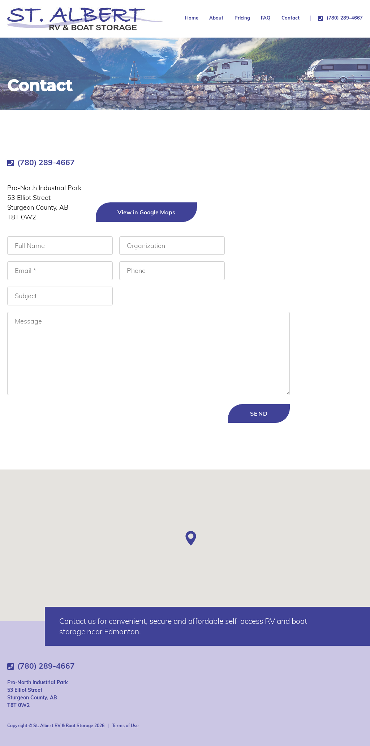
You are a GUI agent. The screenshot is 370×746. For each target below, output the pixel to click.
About (216, 18)
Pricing (242, 18)
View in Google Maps (146, 212)
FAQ (265, 18)
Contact (290, 18)
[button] (191, 538)
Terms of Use (125, 725)
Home (191, 18)
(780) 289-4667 (345, 18)
